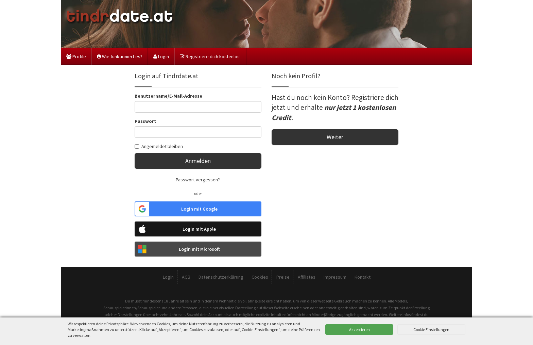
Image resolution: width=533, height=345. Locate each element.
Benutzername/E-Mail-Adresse (168, 96)
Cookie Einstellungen (431, 329)
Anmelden (198, 161)
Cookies (260, 277)
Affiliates (306, 277)
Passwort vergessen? (198, 180)
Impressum (335, 277)
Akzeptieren (359, 329)
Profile (76, 56)
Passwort (145, 121)
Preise (283, 277)
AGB (186, 277)
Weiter (335, 137)
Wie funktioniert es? (119, 56)
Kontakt (363, 277)
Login (161, 56)
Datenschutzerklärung (221, 277)
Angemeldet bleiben (159, 146)
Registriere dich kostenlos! (210, 56)
